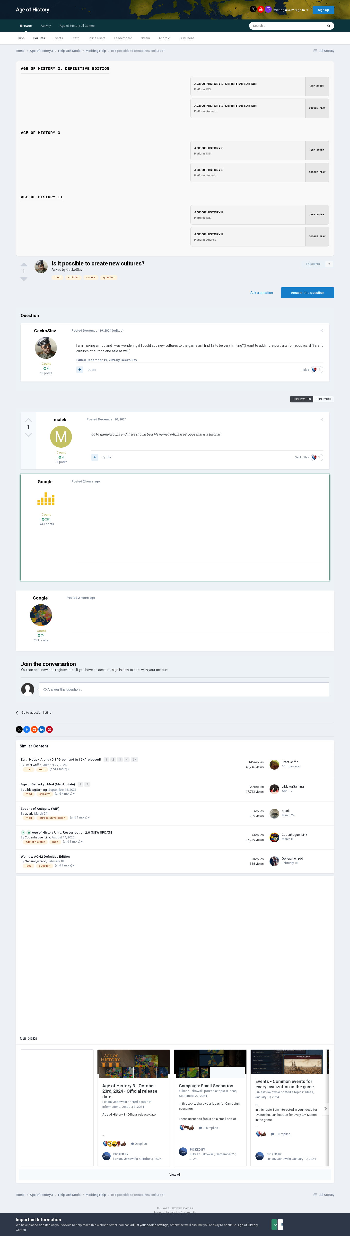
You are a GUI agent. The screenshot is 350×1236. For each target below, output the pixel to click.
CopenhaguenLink (37, 836)
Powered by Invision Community (175, 1211)
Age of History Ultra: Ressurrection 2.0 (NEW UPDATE (72, 831)
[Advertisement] (162, 528)
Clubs (21, 38)
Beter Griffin (33, 764)
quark (29, 812)
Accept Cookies (281, 1225)
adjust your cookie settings (149, 1225)
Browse (26, 28)
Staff (75, 38)
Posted (89, 330)
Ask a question (261, 293)
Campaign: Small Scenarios (206, 1084)
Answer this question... (62, 689)
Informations (111, 1105)
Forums (39, 38)
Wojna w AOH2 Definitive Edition (45, 855)
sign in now (120, 670)
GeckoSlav (74, 270)
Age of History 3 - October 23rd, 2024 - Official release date (129, 1090)
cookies (44, 1225)
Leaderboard (123, 38)
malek (307, 370)
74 (41, 635)
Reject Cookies (317, 1225)
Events (58, 38)
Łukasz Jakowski (114, 1100)
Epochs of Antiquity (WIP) (40, 807)
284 (46, 519)
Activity (46, 25)
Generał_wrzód (35, 860)
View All (175, 1173)
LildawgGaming (36, 788)
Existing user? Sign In (290, 10)
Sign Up (323, 10)
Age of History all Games (77, 25)
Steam (145, 38)
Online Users (96, 38)
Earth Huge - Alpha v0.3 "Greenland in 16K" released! (61, 759)
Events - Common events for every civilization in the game (284, 1082)
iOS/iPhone (186, 38)
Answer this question (307, 293)
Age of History (32, 10)
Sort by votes (302, 399)
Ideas (232, 1089)
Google (45, 481)
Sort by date (324, 399)
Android (164, 38)
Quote (89, 370)
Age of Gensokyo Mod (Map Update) (48, 783)
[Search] (274, 26)
